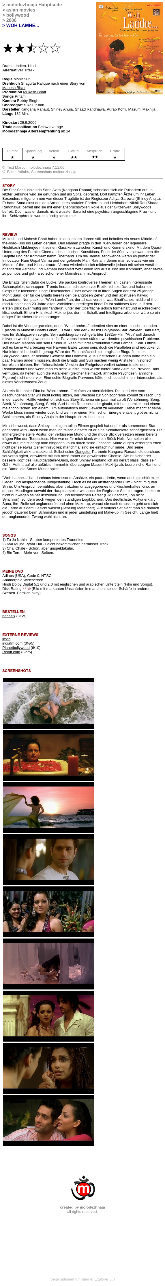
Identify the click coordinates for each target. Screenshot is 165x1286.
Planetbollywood (16, 647)
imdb (6, 639)
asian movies (20, 9)
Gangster (83, 451)
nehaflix (8, 616)
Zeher (99, 295)
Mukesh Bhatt (34, 92)
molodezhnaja (21, 4)
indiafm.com (12, 643)
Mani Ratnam (93, 260)
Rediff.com (11, 652)
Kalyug (142, 295)
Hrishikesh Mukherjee (20, 247)
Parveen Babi (139, 330)
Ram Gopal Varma (36, 260)
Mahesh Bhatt (13, 88)
